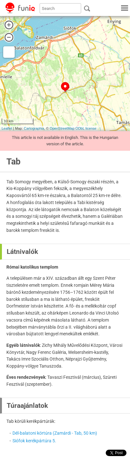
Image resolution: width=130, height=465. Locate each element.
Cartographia (34, 128)
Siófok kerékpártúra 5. (34, 440)
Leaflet (7, 128)
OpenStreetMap (62, 128)
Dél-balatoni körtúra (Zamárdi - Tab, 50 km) (54, 433)
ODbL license (85, 128)
